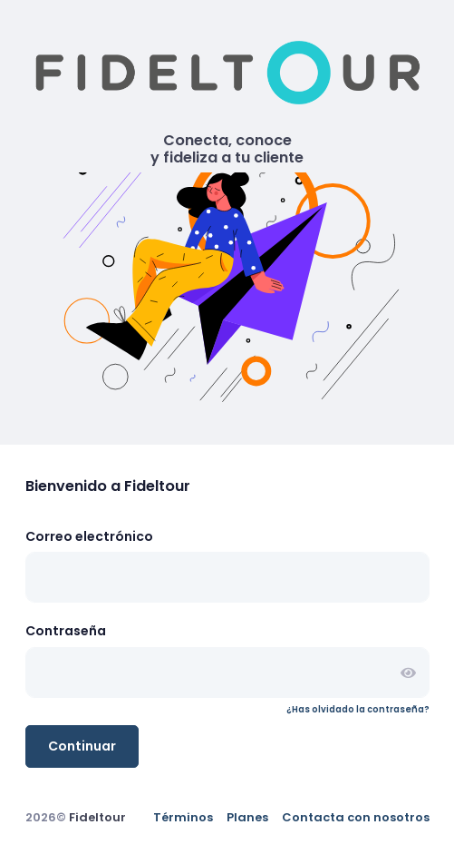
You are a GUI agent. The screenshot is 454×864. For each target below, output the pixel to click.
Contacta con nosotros (356, 817)
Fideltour (97, 817)
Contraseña (65, 631)
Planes (247, 817)
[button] (408, 672)
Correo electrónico (89, 536)
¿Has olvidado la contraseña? (358, 709)
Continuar (82, 746)
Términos (183, 817)
